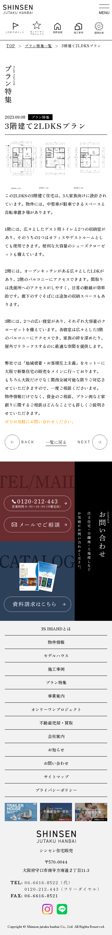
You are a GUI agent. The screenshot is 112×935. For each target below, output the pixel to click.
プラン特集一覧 (38, 45)
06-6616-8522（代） (48, 882)
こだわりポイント (14, 28)
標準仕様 (99, 28)
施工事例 (78, 28)
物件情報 (57, 28)
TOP (10, 45)
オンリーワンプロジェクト (37, 28)
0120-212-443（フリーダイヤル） (63, 889)
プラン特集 (40, 117)
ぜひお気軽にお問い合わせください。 (40, 421)
